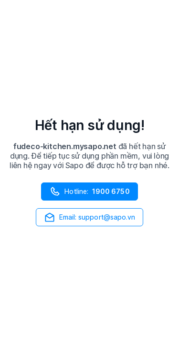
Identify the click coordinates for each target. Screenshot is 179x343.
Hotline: (89, 191)
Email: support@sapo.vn (90, 217)
